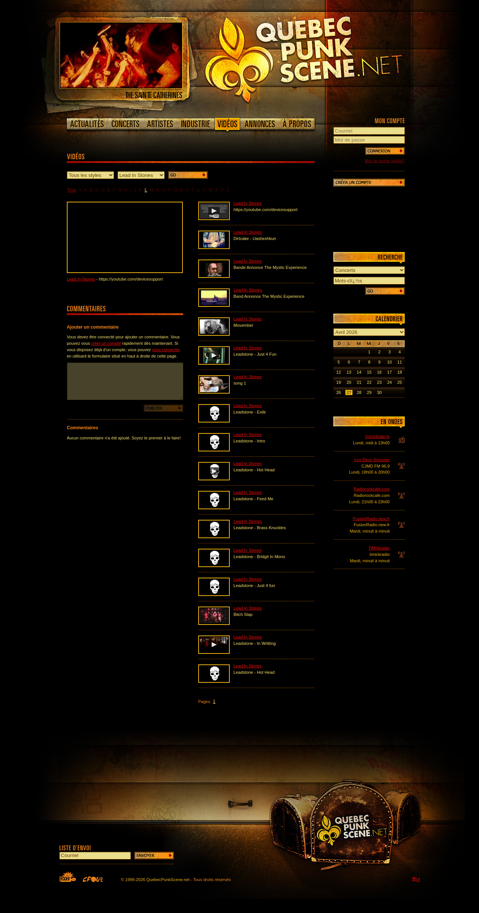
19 (338, 382)
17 (389, 372)
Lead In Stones (81, 279)
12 (338, 372)
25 (399, 382)
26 (338, 392)
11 (399, 362)
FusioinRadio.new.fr (371, 518)
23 (379, 382)
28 (359, 392)
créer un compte (106, 343)
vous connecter (166, 349)
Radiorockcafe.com (372, 489)
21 (359, 382)
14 (359, 372)
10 (389, 362)
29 (369, 392)
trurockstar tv (377, 436)
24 (389, 382)
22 (369, 382)
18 (399, 372)
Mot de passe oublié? (385, 160)
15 (369, 372)
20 (348, 382)
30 (379, 392)
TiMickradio (379, 548)
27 (348, 392)
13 (348, 372)
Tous (71, 190)
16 (379, 372)
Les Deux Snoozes (372, 459)
